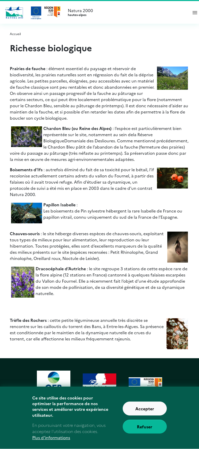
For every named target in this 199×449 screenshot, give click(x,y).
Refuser (144, 430)
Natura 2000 (126, 12)
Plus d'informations (51, 441)
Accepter (144, 412)
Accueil (15, 33)
